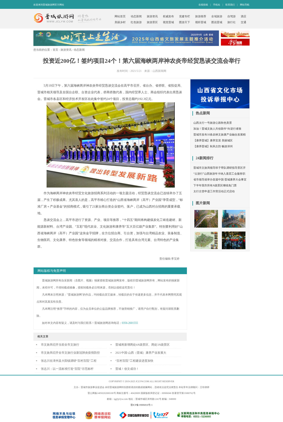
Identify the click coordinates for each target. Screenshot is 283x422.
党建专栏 (184, 16)
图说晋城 (216, 22)
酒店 (243, 16)
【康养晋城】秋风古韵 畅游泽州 (213, 146)
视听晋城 (200, 22)
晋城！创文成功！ (127, 368)
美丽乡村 (120, 22)
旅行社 (231, 22)
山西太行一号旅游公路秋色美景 (212, 122)
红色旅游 (136, 22)
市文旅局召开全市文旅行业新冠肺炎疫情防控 (70, 352)
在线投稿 (203, 4)
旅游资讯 (152, 16)
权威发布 (168, 16)
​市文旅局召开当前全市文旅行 (60, 344)
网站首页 (120, 16)
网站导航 (244, 4)
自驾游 (231, 16)
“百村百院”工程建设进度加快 (134, 360)
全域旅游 (216, 16)
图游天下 (184, 22)
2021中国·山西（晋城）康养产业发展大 (140, 352)
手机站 (216, 4)
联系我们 (230, 4)
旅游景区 (152, 22)
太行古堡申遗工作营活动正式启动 (214, 191)
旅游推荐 (200, 16)
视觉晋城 (168, 22)
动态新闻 (136, 16)
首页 (55, 49)
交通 (243, 22)
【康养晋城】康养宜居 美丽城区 (213, 140)
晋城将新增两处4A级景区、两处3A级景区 (142, 344)
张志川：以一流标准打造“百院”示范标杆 (67, 368)
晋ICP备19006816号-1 (141, 405)
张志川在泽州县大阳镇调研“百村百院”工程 (68, 360)
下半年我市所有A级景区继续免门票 (215, 185)
